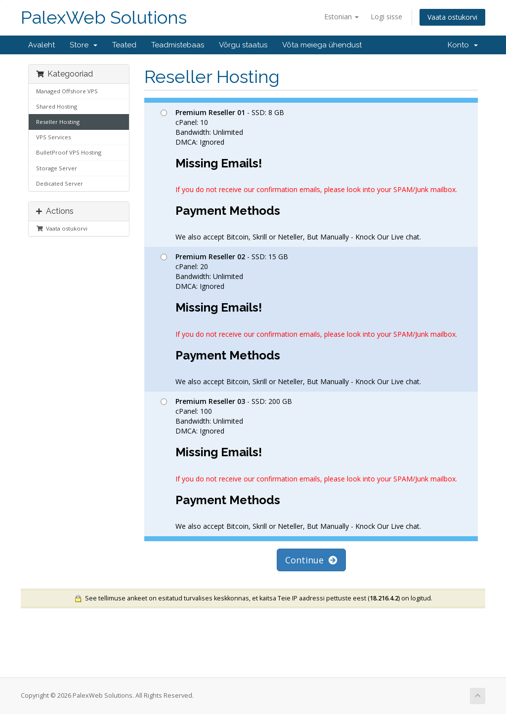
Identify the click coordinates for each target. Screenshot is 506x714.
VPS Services (53, 137)
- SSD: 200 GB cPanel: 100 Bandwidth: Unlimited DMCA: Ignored (309, 464)
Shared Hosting (56, 106)
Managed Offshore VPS (67, 91)
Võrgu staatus (243, 44)
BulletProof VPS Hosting (68, 152)
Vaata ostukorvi (452, 17)
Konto (463, 44)
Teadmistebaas (177, 44)
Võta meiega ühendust (322, 44)
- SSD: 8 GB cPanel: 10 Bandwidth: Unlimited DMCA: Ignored (309, 175)
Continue (311, 560)
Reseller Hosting (58, 121)
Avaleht (41, 44)
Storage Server (56, 168)
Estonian (341, 16)
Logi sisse (386, 16)
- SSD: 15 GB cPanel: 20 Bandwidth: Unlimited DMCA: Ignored (309, 319)
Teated (124, 44)
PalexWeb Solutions (104, 17)
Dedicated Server (59, 183)
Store (83, 44)
